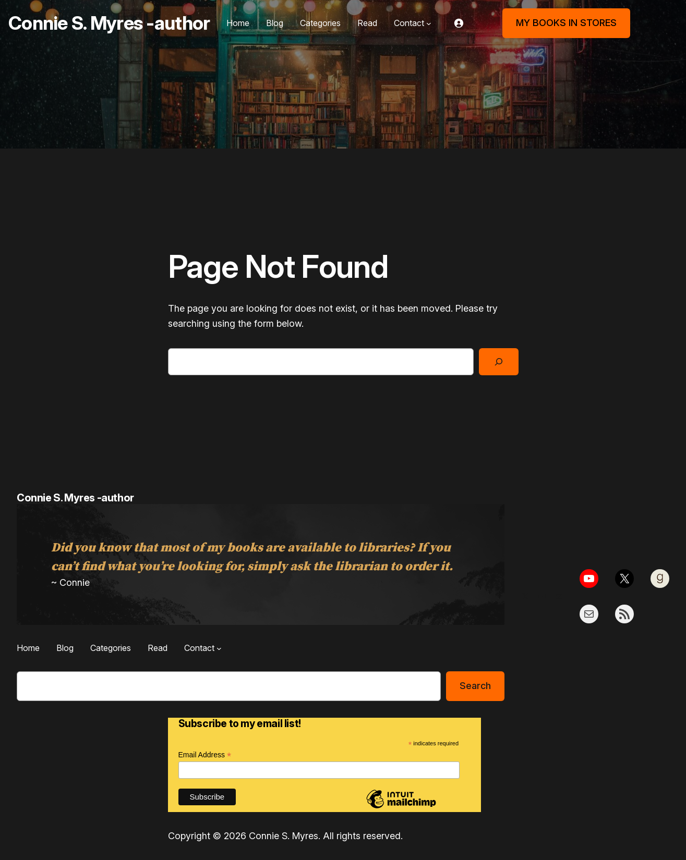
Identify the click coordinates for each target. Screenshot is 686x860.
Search (475, 685)
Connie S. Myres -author (109, 22)
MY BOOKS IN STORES (566, 22)
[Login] (458, 23)
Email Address (205, 755)
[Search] (499, 361)
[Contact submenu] (428, 23)
